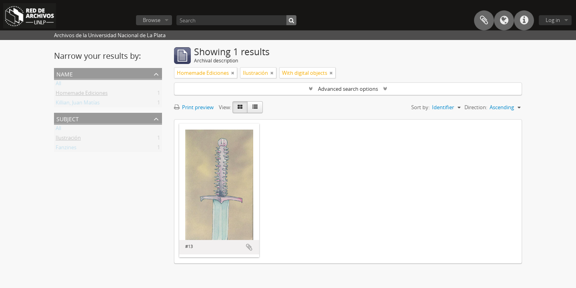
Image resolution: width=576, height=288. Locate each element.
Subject (67, 118)
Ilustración (68, 139)
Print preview (194, 107)
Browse (151, 20)
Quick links (524, 20)
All (58, 84)
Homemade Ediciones (82, 94)
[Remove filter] (232, 73)
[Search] (236, 20)
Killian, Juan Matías (78, 104)
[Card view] (240, 107)
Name (64, 73)
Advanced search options (348, 88)
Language (504, 20)
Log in (553, 20)
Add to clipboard (249, 247)
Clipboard (484, 20)
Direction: (475, 107)
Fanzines (66, 148)
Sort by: (420, 107)
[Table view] (255, 107)
